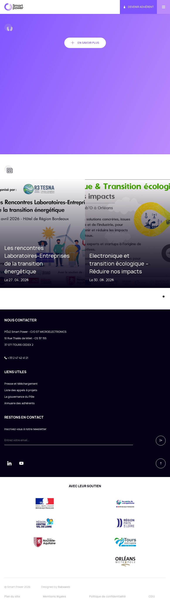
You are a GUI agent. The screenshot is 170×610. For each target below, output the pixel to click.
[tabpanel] (42, 233)
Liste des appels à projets (20, 390)
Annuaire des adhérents (19, 403)
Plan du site (12, 596)
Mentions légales (54, 596)
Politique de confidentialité (107, 596)
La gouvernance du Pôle (19, 397)
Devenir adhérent (138, 7)
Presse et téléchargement (20, 383)
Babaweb (64, 587)
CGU (152, 596)
